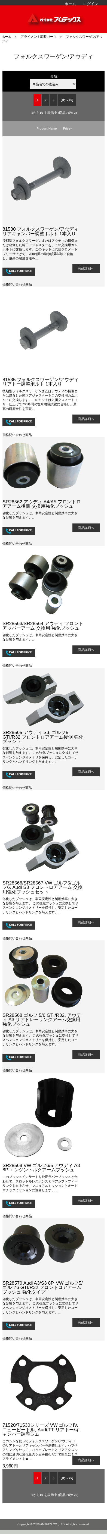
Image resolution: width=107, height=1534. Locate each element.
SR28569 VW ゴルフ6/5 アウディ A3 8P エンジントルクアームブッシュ (41, 1167)
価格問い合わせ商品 (17, 284)
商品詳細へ (86, 268)
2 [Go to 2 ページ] (45, 100)
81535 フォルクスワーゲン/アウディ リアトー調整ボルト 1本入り (40, 382)
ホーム (70, 4)
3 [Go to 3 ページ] (53, 100)
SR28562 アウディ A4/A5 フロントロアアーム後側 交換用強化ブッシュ (41, 504)
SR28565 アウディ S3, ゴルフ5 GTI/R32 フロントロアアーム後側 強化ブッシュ (42, 737)
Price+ (67, 128)
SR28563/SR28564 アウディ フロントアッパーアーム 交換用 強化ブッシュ (42, 625)
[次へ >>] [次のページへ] (67, 100)
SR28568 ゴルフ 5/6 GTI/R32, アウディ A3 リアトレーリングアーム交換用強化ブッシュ (41, 1019)
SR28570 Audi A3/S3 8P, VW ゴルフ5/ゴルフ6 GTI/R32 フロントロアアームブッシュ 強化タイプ (42, 1287)
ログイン (90, 4)
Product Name (46, 128)
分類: (54, 76)
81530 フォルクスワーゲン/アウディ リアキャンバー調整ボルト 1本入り (40, 231)
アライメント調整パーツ (39, 36)
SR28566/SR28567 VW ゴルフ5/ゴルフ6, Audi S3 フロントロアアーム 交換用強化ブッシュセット (42, 887)
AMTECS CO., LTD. (53, 1524)
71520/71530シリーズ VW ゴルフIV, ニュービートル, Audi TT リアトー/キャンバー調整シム (41, 1429)
